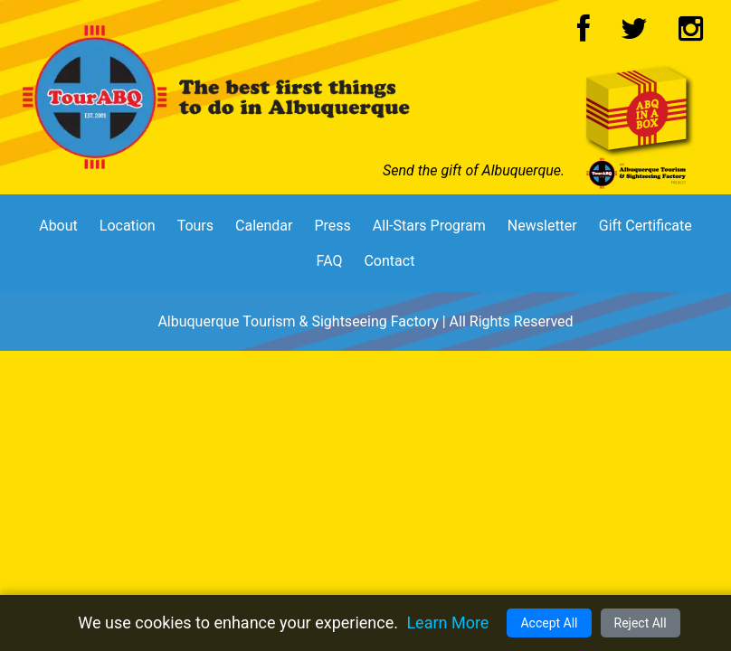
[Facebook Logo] (583, 34)
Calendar (263, 225)
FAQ (330, 260)
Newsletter (542, 225)
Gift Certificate (645, 225)
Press (332, 225)
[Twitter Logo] (634, 34)
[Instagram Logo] (690, 34)
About (58, 225)
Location (128, 225)
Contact (389, 260)
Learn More (447, 622)
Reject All (640, 623)
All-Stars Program (429, 225)
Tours (195, 225)
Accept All (548, 623)
